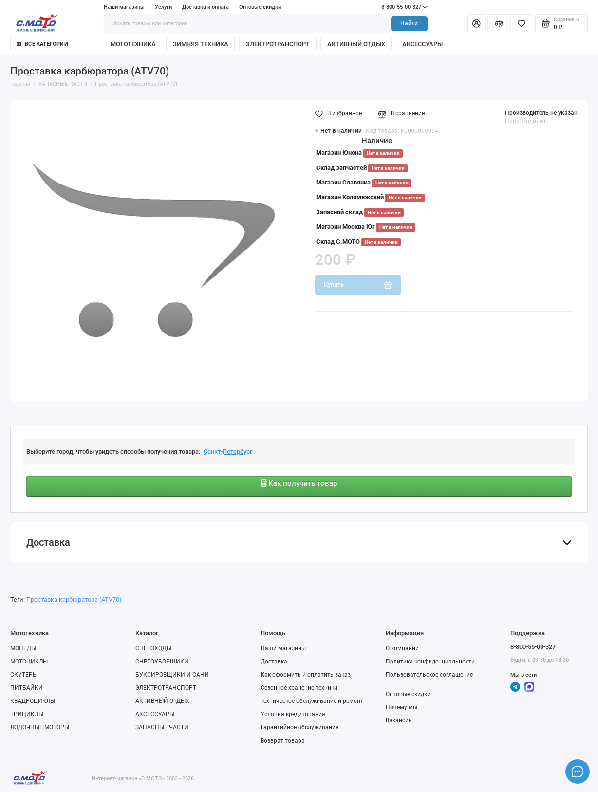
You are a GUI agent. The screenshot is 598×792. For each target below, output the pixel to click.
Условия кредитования (293, 714)
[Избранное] (522, 23)
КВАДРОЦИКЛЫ (32, 701)
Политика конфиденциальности (430, 661)
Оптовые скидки (260, 7)
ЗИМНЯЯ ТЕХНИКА (200, 44)
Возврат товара (283, 740)
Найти (409, 23)
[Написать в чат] (577, 771)
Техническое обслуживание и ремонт (312, 701)
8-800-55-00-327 (388, 7)
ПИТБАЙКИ (26, 687)
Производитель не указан (541, 113)
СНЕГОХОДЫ (153, 648)
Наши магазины (124, 7)
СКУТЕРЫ (23, 674)
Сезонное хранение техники (299, 687)
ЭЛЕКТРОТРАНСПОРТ (277, 44)
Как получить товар (299, 483)
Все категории (42, 44)
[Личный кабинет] (476, 23)
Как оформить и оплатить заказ (306, 674)
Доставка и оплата (205, 7)
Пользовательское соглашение (429, 674)
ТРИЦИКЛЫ (26, 714)
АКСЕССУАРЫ (422, 44)
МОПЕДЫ (23, 648)
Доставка (274, 661)
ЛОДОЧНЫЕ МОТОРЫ (39, 727)
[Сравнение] (499, 23)
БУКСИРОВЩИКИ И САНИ (172, 674)
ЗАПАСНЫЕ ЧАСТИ (161, 727)
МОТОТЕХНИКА (133, 44)
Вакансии (399, 720)
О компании (402, 648)
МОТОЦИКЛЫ (29, 661)
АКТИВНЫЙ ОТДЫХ (356, 44)
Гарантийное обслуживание (299, 727)
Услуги (163, 7)
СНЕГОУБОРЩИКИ (161, 661)
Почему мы (401, 707)
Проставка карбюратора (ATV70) (74, 599)
